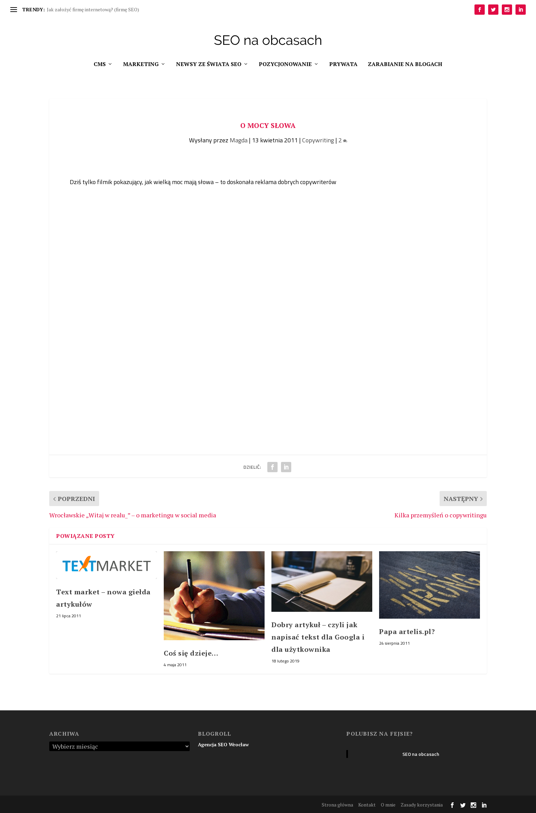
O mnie (388, 804)
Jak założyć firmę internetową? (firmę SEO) (93, 9)
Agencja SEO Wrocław (223, 744)
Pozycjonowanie (285, 64)
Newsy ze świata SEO (208, 64)
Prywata (343, 64)
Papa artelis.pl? (407, 631)
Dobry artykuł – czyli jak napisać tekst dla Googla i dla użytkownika (317, 637)
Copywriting (318, 140)
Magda (238, 140)
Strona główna (337, 804)
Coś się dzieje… (191, 653)
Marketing (141, 64)
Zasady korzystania (422, 804)
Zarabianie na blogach (405, 64)
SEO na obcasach (420, 754)
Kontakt (367, 804)
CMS (100, 64)
